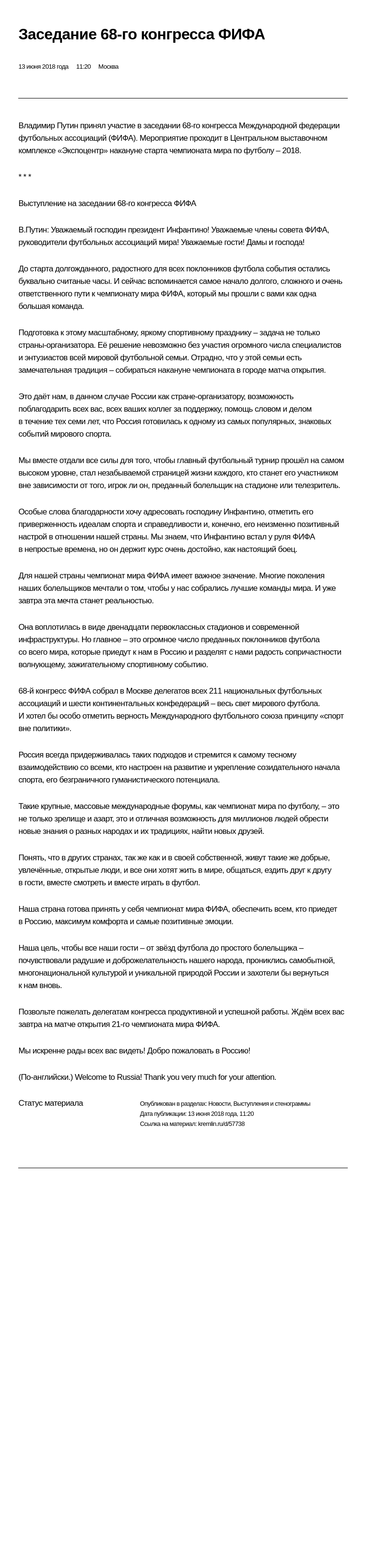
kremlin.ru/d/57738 (221, 1123)
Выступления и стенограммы (271, 1103)
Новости (219, 1103)
